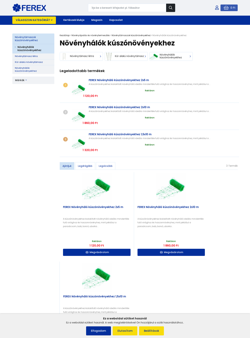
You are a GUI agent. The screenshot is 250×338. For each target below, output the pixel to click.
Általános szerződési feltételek (31, 287)
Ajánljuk (67, 142)
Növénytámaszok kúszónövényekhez (26, 38)
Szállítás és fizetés (24, 300)
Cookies (18, 296)
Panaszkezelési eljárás (27, 291)
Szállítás (76, 291)
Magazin (96, 20)
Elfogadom (97, 331)
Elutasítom (125, 331)
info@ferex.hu (197, 288)
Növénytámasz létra (26, 56)
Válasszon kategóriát (34, 20)
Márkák (21, 80)
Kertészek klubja (73, 20)
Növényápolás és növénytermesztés (91, 35)
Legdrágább (85, 142)
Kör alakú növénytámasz (29, 62)
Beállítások (152, 331)
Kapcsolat (116, 20)
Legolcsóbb (105, 142)
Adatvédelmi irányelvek (27, 309)
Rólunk (18, 305)
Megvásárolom (82, 229)
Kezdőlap (65, 35)
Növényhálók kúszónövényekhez (29, 48)
